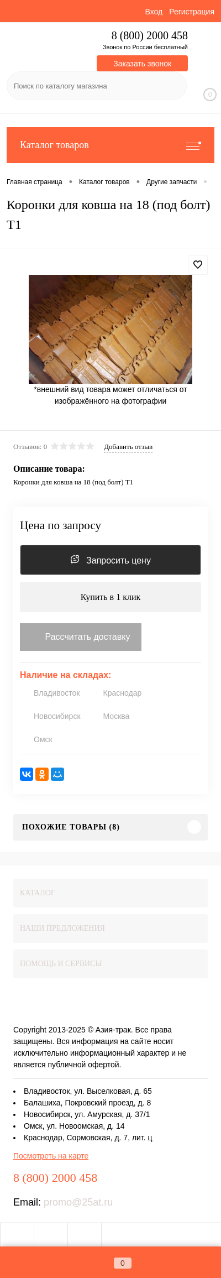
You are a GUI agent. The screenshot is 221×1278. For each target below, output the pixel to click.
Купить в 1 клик (111, 597)
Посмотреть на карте (50, 1155)
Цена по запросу (60, 525)
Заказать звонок (142, 63)
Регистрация (191, 11)
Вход (153, 11)
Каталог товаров (110, 145)
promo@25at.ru (78, 1202)
